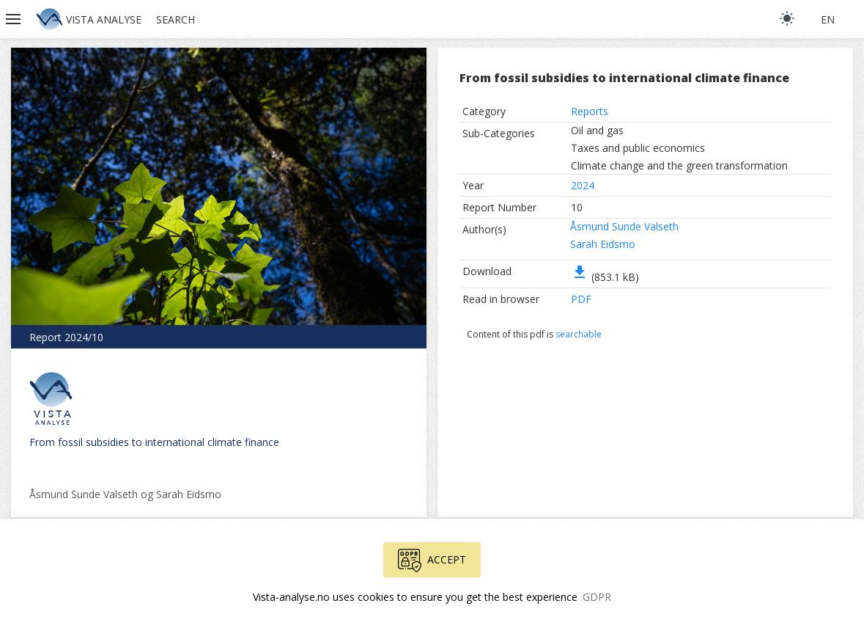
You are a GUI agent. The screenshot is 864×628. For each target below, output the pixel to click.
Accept (432, 560)
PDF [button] (581, 299)
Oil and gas (597, 130)
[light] (787, 18)
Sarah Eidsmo (602, 244)
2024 (582, 185)
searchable (578, 334)
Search (175, 19)
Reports (589, 111)
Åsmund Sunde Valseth (624, 226)
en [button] (828, 19)
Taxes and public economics (638, 148)
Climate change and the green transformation (679, 165)
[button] (14, 19)
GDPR (597, 597)
